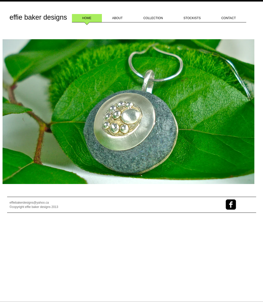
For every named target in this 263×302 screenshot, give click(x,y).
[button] (128, 111)
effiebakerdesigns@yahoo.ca (29, 202)
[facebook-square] (231, 204)
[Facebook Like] (197, 206)
